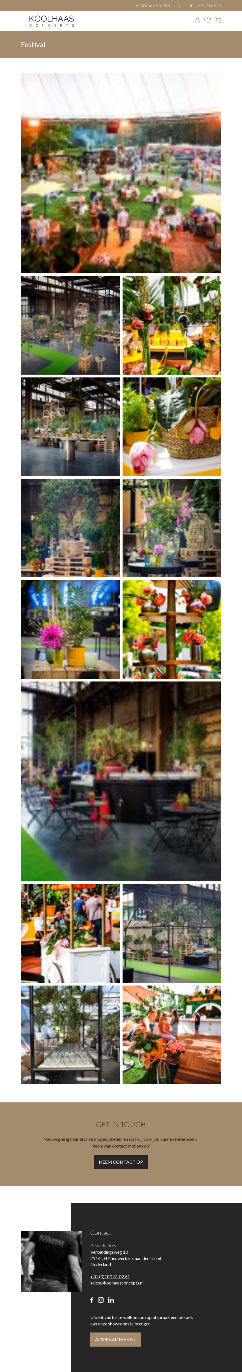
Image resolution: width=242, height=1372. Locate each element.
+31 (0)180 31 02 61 (110, 1276)
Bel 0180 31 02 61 (205, 5)
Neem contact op (121, 1162)
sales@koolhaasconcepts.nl (117, 1282)
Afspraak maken (153, 5)
